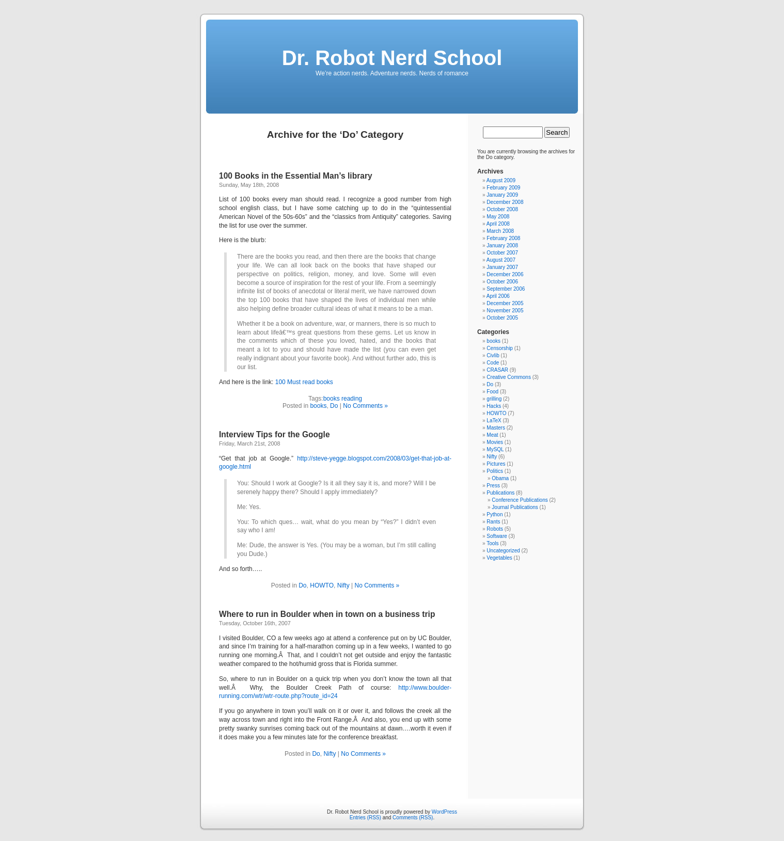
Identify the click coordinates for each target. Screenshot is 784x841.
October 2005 (502, 318)
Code (493, 363)
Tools (492, 543)
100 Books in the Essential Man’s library (295, 175)
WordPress (444, 812)
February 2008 (503, 238)
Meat (492, 435)
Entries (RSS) (365, 817)
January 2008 (502, 245)
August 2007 (501, 260)
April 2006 (498, 296)
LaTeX (494, 420)
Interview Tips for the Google (274, 434)
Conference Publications (519, 500)
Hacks (494, 406)
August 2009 (501, 180)
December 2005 (505, 303)
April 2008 (498, 224)
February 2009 (503, 188)
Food (492, 391)
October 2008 (502, 209)
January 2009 (502, 195)
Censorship (500, 348)
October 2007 (502, 253)
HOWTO (322, 585)
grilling (494, 399)
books (318, 405)
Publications (500, 493)
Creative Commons (509, 377)
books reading (342, 398)
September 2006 (506, 289)
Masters (496, 428)
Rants (493, 522)
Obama (500, 478)
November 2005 (505, 310)
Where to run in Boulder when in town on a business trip (327, 614)
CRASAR (497, 370)
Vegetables (499, 558)
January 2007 (502, 267)
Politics (495, 471)
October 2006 (502, 281)
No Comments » (365, 405)
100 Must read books (304, 382)
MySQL (495, 449)
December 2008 (505, 202)
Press (493, 485)
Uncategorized (503, 550)
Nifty (343, 585)
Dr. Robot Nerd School (392, 57)
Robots (495, 529)
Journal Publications (515, 507)
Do (334, 405)
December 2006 (505, 274)
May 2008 (498, 216)
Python (495, 514)
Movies (495, 442)
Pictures (496, 464)
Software (497, 536)
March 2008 (500, 231)
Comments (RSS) (413, 817)
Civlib (493, 355)
